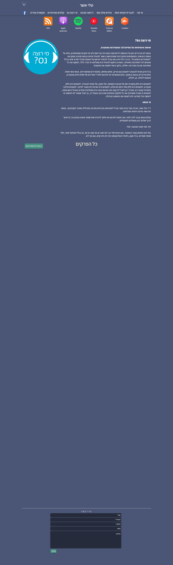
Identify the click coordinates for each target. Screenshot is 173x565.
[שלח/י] (53, 551)
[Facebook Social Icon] (24, 13)
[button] (124, 13)
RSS (48, 28)
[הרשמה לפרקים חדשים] (34, 146)
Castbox (125, 28)
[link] (24, 4)
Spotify (78, 28)
